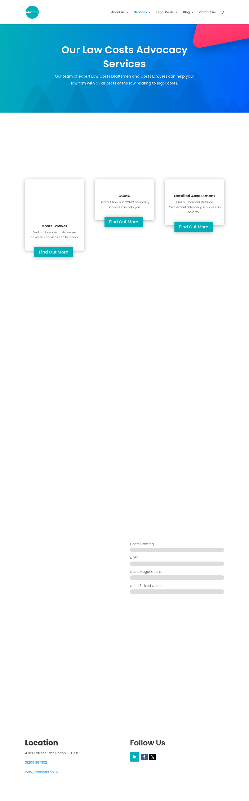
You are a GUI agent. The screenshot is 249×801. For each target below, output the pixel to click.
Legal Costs (165, 12)
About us (118, 12)
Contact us (207, 12)
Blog (186, 12)
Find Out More (53, 252)
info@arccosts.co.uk (41, 772)
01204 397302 (36, 762)
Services (140, 12)
